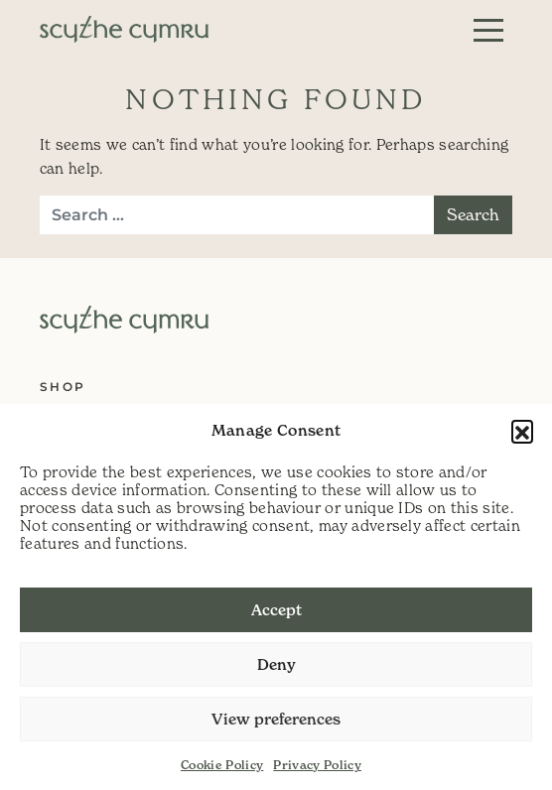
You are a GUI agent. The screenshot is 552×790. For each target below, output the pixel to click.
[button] (522, 431)
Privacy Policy (317, 764)
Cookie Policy (222, 764)
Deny (276, 664)
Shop (63, 386)
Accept (276, 609)
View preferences (276, 719)
